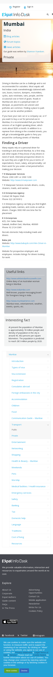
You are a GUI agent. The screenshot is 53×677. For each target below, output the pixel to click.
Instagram (39, 635)
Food (14, 411)
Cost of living (18, 537)
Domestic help (19, 518)
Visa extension (19, 373)
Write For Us (35, 607)
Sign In (28, 7)
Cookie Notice (39, 655)
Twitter (24, 635)
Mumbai (12, 354)
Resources (17, 543)
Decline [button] (24, 671)
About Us (6, 589)
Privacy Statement (23, 652)
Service (13, 655)
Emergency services (21, 492)
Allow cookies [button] (11, 671)
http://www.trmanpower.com (23, 180)
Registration (18, 380)
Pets (14, 473)
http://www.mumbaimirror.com (20, 301)
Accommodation (19, 399)
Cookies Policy (36, 610)
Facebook (9, 635)
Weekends (17, 467)
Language (16, 524)
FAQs (4, 604)
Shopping (16, 454)
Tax (13, 511)
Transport (16, 424)
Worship (16, 480)
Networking (17, 448)
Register (14, 7)
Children (15, 405)
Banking (15, 505)
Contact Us (34, 596)
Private (15, 435)
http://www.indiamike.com (18, 289)
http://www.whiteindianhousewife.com (23, 278)
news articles (12, 47)
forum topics (12, 41)
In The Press (8, 608)
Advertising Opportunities (35, 591)
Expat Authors (9, 597)
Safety (15, 499)
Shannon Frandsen (35, 51)
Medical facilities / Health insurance (29, 486)
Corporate (7, 593)
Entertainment (19, 442)
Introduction (17, 361)
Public (14, 429)
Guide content (9, 600)
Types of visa (18, 367)
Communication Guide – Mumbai (27, 418)
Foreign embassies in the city (26, 392)
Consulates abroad (21, 386)
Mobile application (37, 600)
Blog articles (12, 36)
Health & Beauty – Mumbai (25, 461)
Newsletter (34, 603)
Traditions (16, 530)
